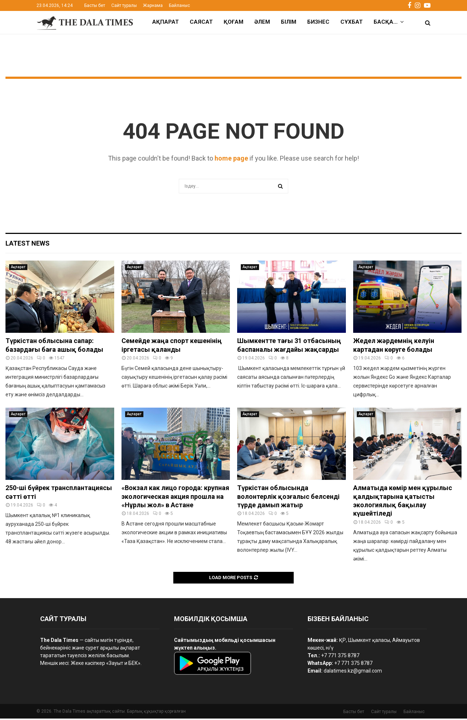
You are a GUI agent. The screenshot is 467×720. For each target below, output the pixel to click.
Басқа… (386, 22)
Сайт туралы (124, 5)
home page (231, 159)
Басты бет (94, 5)
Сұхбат (351, 22)
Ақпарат (165, 22)
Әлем (262, 22)
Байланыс (179, 5)
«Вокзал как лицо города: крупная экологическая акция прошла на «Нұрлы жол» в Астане (175, 497)
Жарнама (153, 5)
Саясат (201, 22)
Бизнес (318, 22)
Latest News (27, 245)
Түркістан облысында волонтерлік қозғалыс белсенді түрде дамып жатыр (288, 497)
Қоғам (233, 22)
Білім (288, 22)
